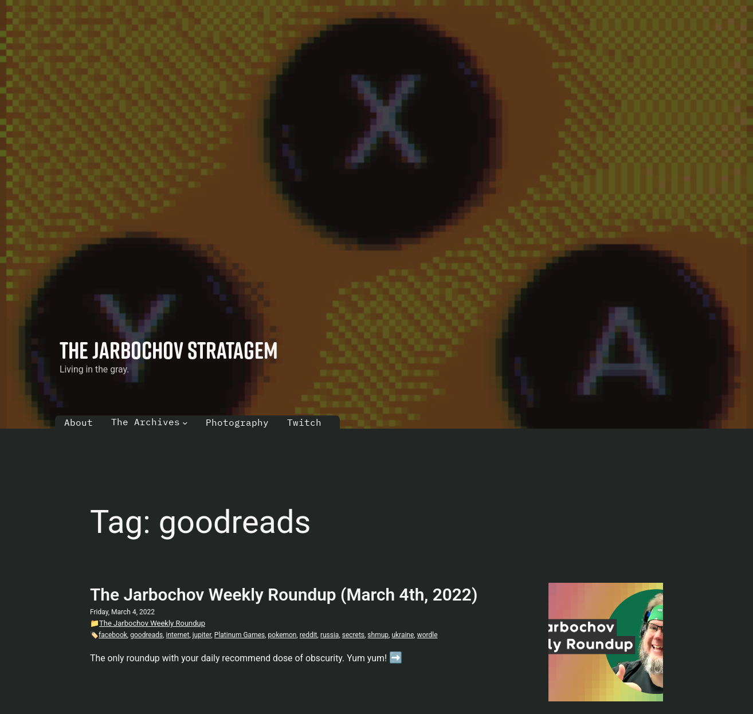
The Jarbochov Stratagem (169, 349)
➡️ (395, 658)
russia (329, 635)
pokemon (282, 635)
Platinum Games (239, 635)
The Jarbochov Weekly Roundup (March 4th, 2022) (283, 594)
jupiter (202, 635)
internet (178, 635)
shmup (378, 635)
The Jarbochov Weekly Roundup (152, 623)
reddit (308, 635)
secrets (353, 635)
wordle (427, 635)
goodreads (146, 635)
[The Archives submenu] (185, 423)
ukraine (402, 635)
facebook (113, 635)
